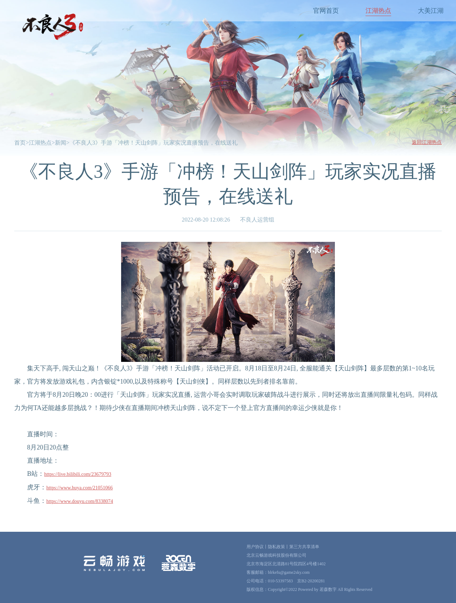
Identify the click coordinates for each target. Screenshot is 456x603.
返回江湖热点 (427, 142)
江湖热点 (378, 10)
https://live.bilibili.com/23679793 (77, 474)
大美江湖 (431, 10)
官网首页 (326, 10)
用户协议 (255, 546)
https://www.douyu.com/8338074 (79, 501)
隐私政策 (276, 546)
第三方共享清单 (304, 546)
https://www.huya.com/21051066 (79, 487)
